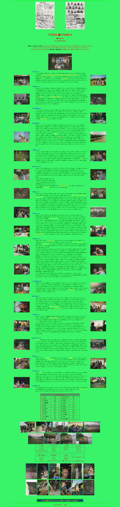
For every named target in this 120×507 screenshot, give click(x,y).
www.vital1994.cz (57, 504)
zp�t (65, 504)
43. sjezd (60, 137)
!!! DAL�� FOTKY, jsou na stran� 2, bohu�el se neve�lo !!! (60, 500)
